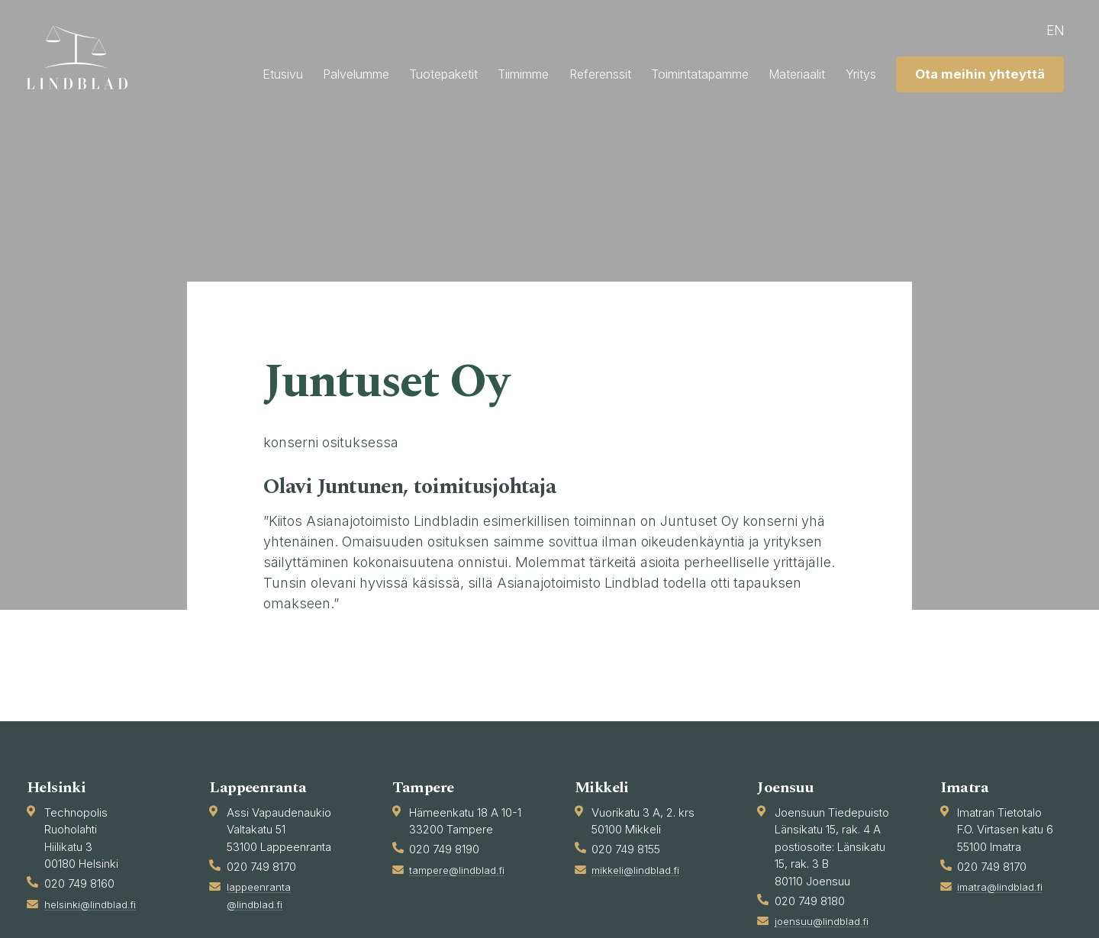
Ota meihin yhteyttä (963, 110)
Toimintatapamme (845, 72)
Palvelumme (440, 72)
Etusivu (353, 72)
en (1042, 30)
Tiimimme (638, 72)
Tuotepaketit (543, 72)
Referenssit (728, 72)
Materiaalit (959, 72)
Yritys (1033, 72)
